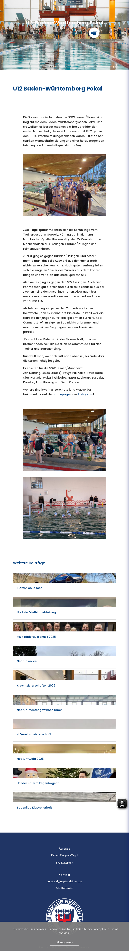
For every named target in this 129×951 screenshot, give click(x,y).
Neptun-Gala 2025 (30, 759)
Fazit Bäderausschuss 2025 (36, 637)
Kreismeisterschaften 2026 (36, 686)
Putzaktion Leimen (29, 588)
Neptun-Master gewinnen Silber (40, 710)
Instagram (85, 394)
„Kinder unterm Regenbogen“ (38, 783)
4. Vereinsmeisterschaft (34, 734)
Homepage (62, 394)
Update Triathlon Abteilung (36, 612)
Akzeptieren (64, 942)
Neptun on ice (27, 661)
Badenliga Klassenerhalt (34, 808)
